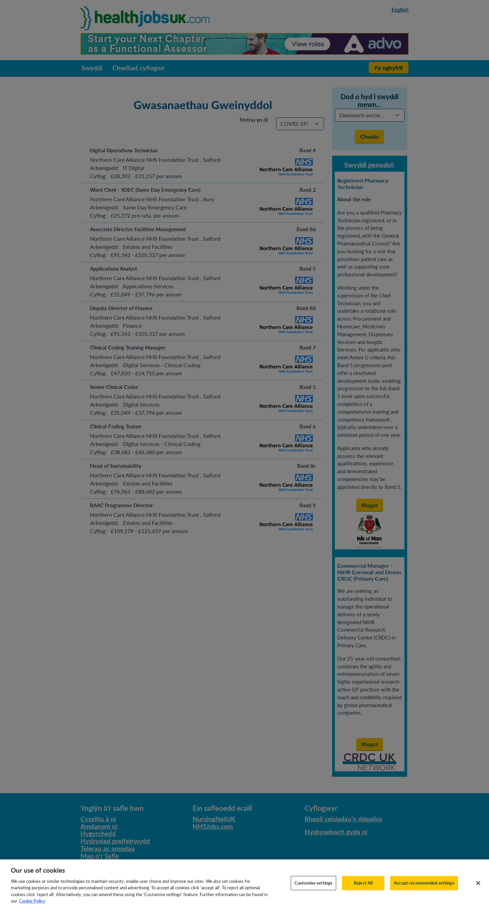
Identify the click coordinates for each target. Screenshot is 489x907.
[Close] (478, 888)
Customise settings (313, 888)
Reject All (363, 888)
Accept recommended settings (424, 888)
